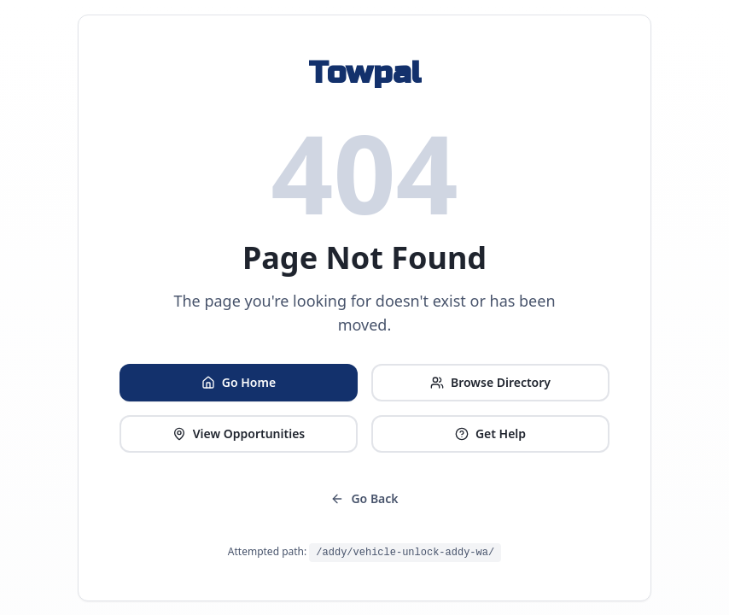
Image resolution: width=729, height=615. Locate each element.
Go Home (238, 382)
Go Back (364, 498)
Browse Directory (490, 382)
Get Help (490, 433)
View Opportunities (238, 433)
